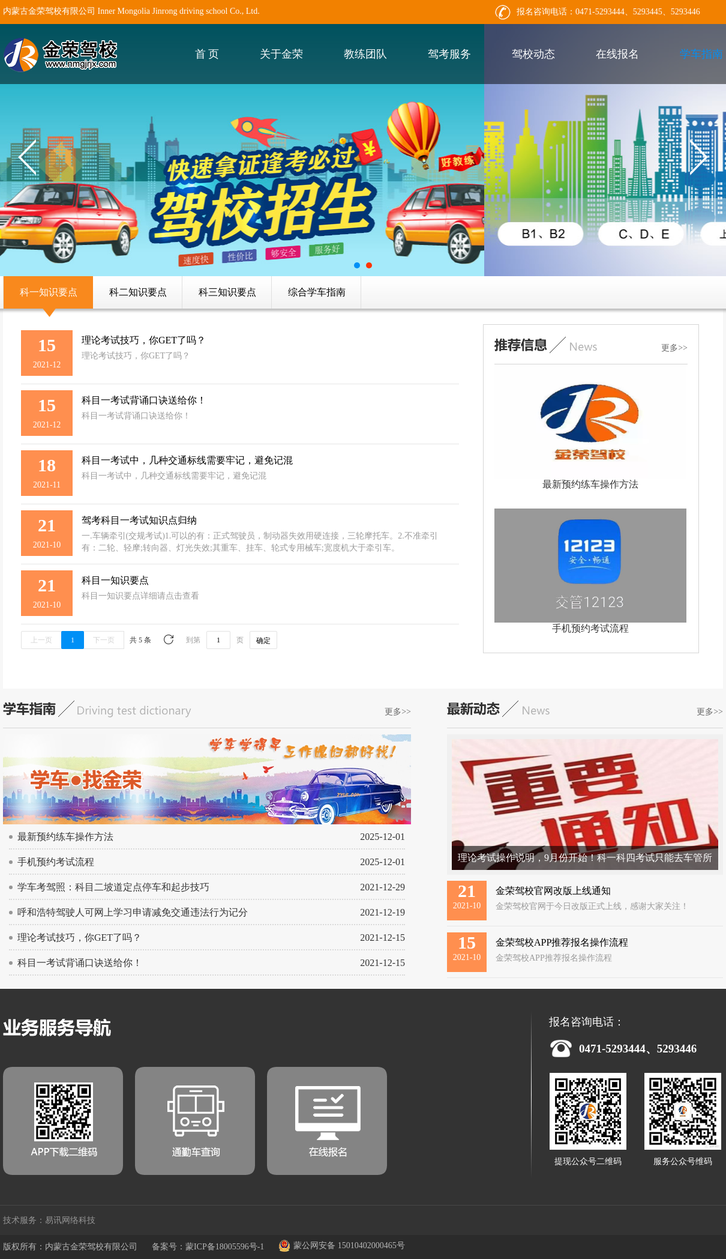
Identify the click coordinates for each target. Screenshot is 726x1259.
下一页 (104, 640)
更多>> (674, 347)
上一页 (41, 640)
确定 (263, 640)
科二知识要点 (138, 292)
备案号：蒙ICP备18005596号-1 (208, 1246)
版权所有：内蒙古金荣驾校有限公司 (70, 1246)
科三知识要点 (227, 292)
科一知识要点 (48, 292)
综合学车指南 (317, 292)
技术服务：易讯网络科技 (49, 1220)
